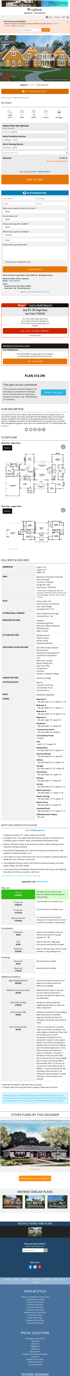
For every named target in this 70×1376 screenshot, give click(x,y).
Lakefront (35, 1357)
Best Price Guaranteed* (57, 161)
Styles (15, 1279)
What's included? (8, 128)
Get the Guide (35, 361)
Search (7, 1279)
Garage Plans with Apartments (35, 1354)
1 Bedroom (35, 1341)
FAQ (56, 1279)
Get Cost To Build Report (35, 331)
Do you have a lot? (10, 216)
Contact (35, 1282)
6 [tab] (44, 83)
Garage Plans (35, 1351)
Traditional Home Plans (20, 98)
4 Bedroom (35, 1349)
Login (63, 17)
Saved (49, 17)
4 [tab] (37, 83)
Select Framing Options (13, 144)
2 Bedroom (35, 1344)
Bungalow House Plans (35, 1299)
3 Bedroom (35, 1346)
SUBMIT (45, 30)
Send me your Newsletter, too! (18, 262)
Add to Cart (35, 179)
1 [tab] (26, 83)
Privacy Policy (19, 26)
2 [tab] (30, 83)
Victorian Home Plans (35, 1323)
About (62, 1279)
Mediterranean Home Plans (35, 1312)
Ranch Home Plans (35, 1318)
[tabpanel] (35, 58)
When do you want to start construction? (19, 208)
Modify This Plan (53, 392)
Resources (36, 1279)
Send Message (35, 269)
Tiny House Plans (35, 1364)
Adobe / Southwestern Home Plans (35, 1297)
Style (9, 98)
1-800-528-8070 (39, 13)
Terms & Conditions (32, 292)
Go (45, 1250)
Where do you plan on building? (16, 231)
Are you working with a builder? (15, 224)
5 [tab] (40, 83)
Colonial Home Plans (35, 1305)
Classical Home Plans (35, 1302)
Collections (24, 1279)
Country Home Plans (35, 1307)
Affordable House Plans (35, 1338)
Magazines (47, 1279)
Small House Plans (35, 1362)
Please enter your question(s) (15, 244)
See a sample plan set (35, 830)
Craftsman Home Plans (35, 1310)
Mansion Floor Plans (35, 1359)
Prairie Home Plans (35, 1315)
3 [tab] (33, 83)
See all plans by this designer (35, 1178)
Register (57, 17)
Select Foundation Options (14, 136)
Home (3, 98)
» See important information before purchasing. (20, 875)
